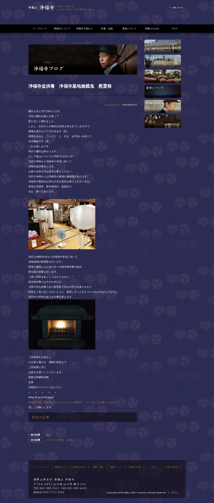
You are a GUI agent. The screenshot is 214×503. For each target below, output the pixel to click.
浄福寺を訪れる (84, 28)
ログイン (175, 492)
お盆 (107, 105)
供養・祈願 (107, 28)
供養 (112, 105)
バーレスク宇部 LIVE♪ (60, 440)
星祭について (129, 28)
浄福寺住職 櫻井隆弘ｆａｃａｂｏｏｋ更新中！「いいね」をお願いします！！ (74, 402)
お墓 (118, 105)
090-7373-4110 (53, 492)
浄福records (152, 28)
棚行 (48, 435)
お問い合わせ (177, 7)
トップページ (40, 28)
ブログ (174, 28)
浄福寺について (62, 28)
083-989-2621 (50, 488)
